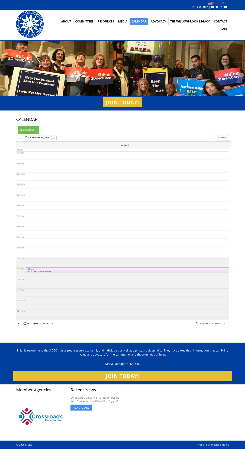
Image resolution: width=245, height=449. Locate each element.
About (66, 21)
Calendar (139, 21)
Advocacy (158, 21)
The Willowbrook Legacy (190, 21)
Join (224, 29)
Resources (106, 21)
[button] (211, 323)
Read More (81, 407)
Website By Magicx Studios (213, 444)
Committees (84, 21)
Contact (220, 21)
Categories (28, 130)
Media (122, 21)
